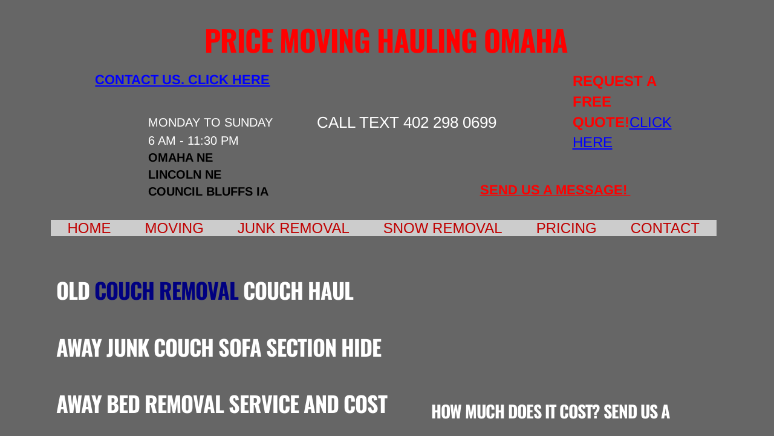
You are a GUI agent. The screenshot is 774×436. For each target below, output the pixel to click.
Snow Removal (442, 228)
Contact (665, 228)
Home (89, 228)
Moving (174, 228)
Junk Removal (294, 228)
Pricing (566, 228)
